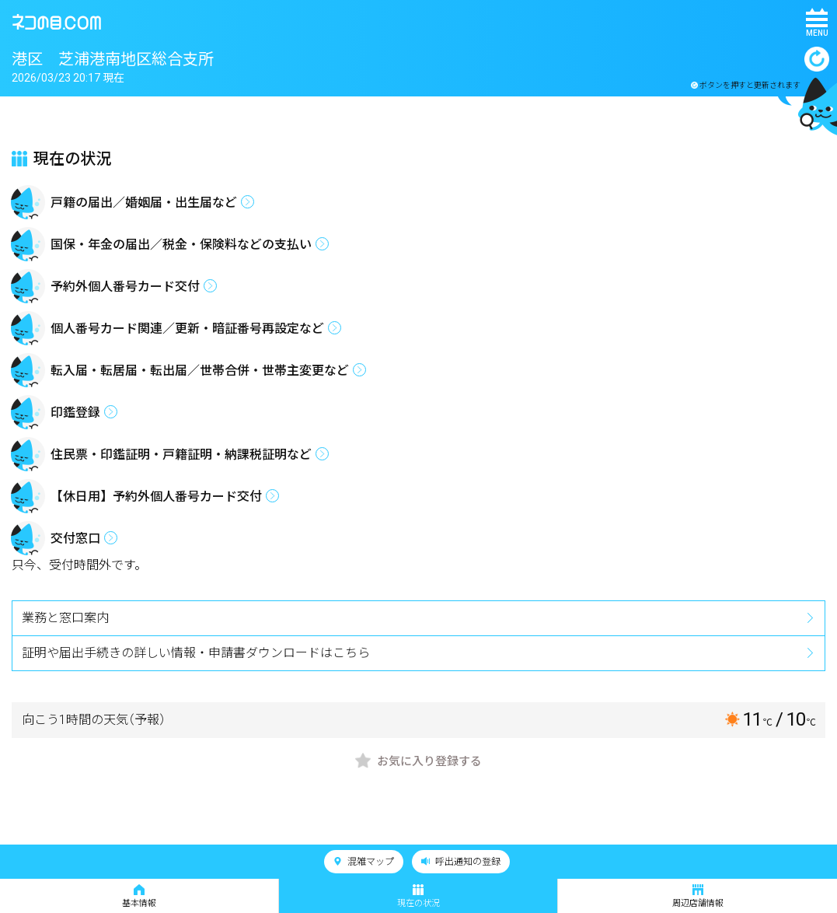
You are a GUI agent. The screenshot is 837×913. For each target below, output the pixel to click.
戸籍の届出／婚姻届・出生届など (144, 202)
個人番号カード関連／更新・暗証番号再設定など (187, 328)
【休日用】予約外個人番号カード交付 (156, 496)
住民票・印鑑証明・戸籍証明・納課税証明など (181, 454)
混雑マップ (363, 861)
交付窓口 (75, 538)
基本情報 (139, 896)
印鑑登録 (75, 412)
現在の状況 (418, 896)
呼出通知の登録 (460, 861)
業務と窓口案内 (65, 617)
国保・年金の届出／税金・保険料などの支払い (181, 244)
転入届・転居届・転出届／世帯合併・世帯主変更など (200, 370)
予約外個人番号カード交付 (125, 286)
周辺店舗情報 (698, 896)
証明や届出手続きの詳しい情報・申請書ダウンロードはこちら (196, 652)
